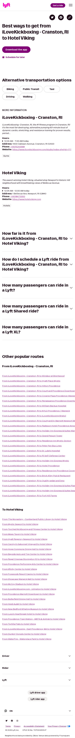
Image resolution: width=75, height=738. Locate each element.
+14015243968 (17, 146)
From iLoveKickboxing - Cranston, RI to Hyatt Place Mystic (31, 380)
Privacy (17, 726)
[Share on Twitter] (52, 17)
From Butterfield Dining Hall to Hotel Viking (23, 599)
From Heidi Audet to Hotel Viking (18, 604)
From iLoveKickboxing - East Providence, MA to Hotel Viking (32, 629)
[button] (71, 5)
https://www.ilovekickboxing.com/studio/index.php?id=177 (41, 149)
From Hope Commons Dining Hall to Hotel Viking (26, 549)
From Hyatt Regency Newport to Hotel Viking (24, 539)
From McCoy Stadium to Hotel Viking (20, 584)
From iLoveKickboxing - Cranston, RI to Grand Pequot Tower (32, 435)
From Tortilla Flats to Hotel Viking (19, 624)
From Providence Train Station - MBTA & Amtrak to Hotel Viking (33, 619)
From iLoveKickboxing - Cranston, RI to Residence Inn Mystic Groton (36, 440)
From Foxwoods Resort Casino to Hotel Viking (25, 574)
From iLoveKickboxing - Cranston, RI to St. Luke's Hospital (31, 450)
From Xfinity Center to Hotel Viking (19, 569)
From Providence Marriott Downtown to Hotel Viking (28, 594)
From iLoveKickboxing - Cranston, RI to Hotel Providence (31, 465)
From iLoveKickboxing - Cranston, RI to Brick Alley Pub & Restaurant (36, 475)
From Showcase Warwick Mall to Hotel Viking (24, 579)
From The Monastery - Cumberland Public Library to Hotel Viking (34, 519)
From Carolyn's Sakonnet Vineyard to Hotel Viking (27, 544)
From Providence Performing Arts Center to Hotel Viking (30, 564)
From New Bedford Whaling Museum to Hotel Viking (28, 609)
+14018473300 (17, 196)
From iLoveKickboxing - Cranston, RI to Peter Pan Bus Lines (32, 445)
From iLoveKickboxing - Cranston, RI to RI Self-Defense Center (33, 455)
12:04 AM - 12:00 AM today (17, 190)
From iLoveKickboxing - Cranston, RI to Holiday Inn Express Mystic (35, 460)
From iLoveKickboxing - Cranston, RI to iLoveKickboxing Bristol (34, 415)
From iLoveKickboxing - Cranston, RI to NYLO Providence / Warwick (36, 410)
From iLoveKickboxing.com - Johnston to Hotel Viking (29, 589)
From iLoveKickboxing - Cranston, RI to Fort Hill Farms (29, 495)
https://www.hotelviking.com (26, 199)
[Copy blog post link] (69, 17)
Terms (8, 726)
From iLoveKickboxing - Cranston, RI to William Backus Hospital (34, 405)
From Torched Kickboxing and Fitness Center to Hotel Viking (32, 529)
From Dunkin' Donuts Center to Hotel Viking (24, 634)
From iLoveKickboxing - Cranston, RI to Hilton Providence (31, 385)
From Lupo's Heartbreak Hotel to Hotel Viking (25, 614)
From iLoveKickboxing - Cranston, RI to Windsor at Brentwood (33, 375)
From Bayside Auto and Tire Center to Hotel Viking (27, 554)
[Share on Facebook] (61, 17)
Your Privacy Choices (59, 726)
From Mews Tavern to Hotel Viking (19, 534)
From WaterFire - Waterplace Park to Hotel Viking (26, 639)
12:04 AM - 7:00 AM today (16, 141)
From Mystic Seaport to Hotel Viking (20, 524)
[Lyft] (6, 5)
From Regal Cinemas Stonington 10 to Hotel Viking (27, 559)
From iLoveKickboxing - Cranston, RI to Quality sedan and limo (33, 480)
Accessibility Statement (34, 726)
